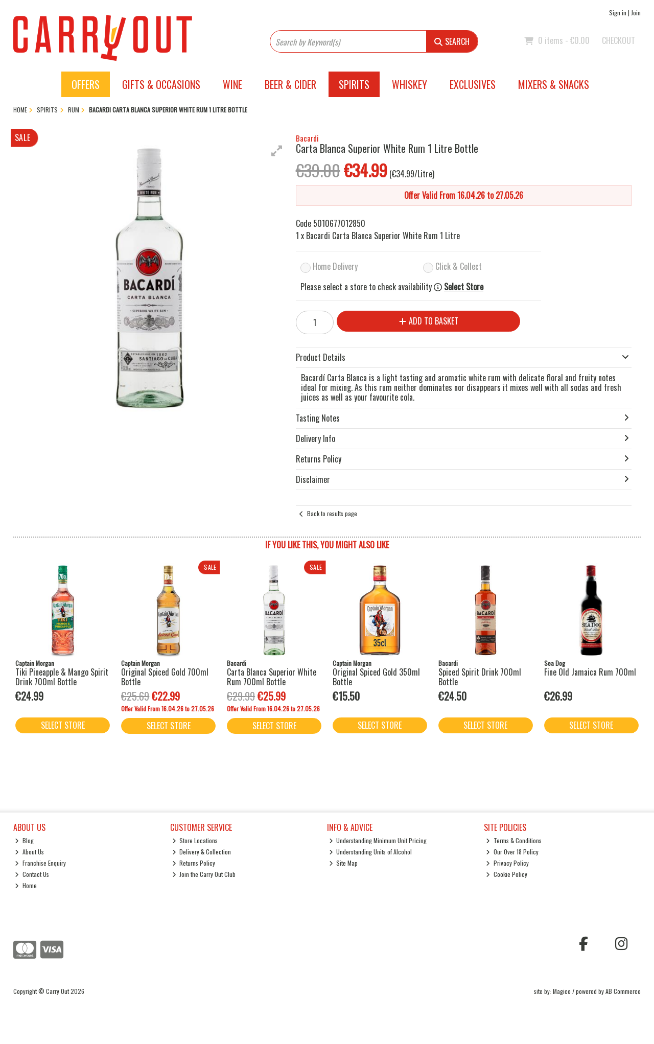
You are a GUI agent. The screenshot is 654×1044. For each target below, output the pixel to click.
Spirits (354, 84)
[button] (277, 151)
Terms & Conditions (514, 840)
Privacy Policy (507, 863)
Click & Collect (458, 266)
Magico (562, 991)
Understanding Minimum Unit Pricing (378, 840)
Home (26, 885)
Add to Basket (428, 321)
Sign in (617, 12)
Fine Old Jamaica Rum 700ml (590, 672)
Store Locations (195, 840)
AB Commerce (623, 991)
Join (636, 12)
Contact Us (32, 874)
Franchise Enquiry (40, 863)
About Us (29, 851)
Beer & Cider (290, 84)
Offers (86, 84)
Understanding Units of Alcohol (370, 851)
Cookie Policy (506, 874)
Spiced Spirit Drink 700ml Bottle (479, 677)
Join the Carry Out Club (204, 874)
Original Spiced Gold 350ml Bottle (376, 677)
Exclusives (473, 84)
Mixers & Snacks (553, 84)
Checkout (618, 40)
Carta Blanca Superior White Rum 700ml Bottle (271, 677)
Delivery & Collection (201, 851)
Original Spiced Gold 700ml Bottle (164, 677)
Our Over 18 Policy (512, 851)
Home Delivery (335, 266)
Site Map (343, 863)
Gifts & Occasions (161, 84)
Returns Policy (194, 863)
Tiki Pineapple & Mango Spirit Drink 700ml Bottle (61, 677)
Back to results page (332, 513)
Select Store (463, 287)
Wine (232, 84)
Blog (24, 840)
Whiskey (409, 84)
